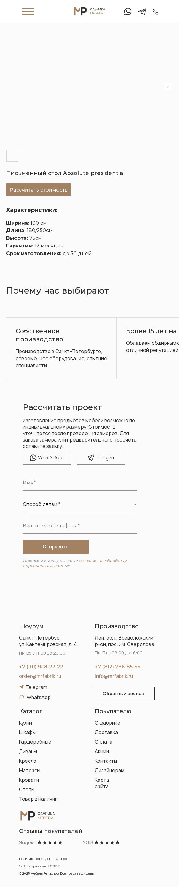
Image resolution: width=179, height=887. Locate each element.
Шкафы (27, 732)
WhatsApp (39, 697)
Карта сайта (102, 783)
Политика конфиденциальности (45, 858)
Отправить (55, 546)
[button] (124, 693)
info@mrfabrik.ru (114, 676)
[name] (80, 483)
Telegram (36, 687)
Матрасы (29, 770)
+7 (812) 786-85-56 (117, 667)
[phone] (80, 526)
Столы (26, 789)
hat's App (51, 457)
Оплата (103, 741)
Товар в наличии (38, 799)
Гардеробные (35, 741)
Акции (102, 751)
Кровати (29, 779)
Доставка (106, 732)
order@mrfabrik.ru (40, 676)
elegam (105, 457)
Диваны (28, 751)
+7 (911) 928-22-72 (41, 667)
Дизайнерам (109, 770)
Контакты (106, 760)
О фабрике (107, 722)
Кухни (25, 722)
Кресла (27, 760)
